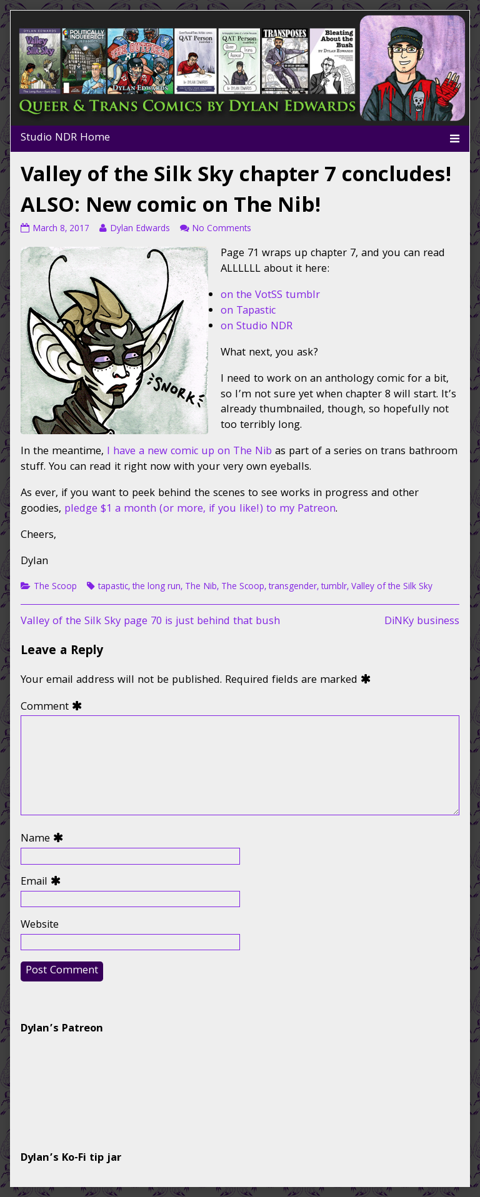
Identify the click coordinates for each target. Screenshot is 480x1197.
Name (45, 840)
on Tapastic (248, 311)
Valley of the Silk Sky (391, 587)
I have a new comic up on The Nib (189, 452)
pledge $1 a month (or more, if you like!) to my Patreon (200, 509)
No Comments (221, 229)
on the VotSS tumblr (270, 296)
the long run (156, 587)
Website (40, 926)
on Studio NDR (256, 327)
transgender (293, 587)
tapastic (113, 587)
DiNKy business (421, 622)
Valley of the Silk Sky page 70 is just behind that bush (150, 622)
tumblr (334, 587)
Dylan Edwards (139, 229)
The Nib (201, 587)
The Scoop (55, 587)
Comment (54, 708)
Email (43, 883)
